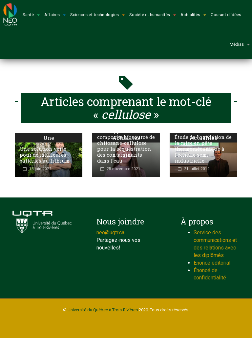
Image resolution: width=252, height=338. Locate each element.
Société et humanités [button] (152, 14)
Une (48, 137)
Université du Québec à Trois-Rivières (103, 309)
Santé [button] (31, 14)
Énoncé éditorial (212, 263)
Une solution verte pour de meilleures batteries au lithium (45, 154)
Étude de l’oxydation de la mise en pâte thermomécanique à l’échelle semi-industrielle (203, 149)
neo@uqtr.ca (110, 232)
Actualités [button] (193, 14)
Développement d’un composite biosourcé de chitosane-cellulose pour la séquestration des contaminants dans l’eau (126, 146)
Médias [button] (240, 44)
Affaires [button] (55, 14)
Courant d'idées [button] (226, 14)
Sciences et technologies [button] (97, 14)
